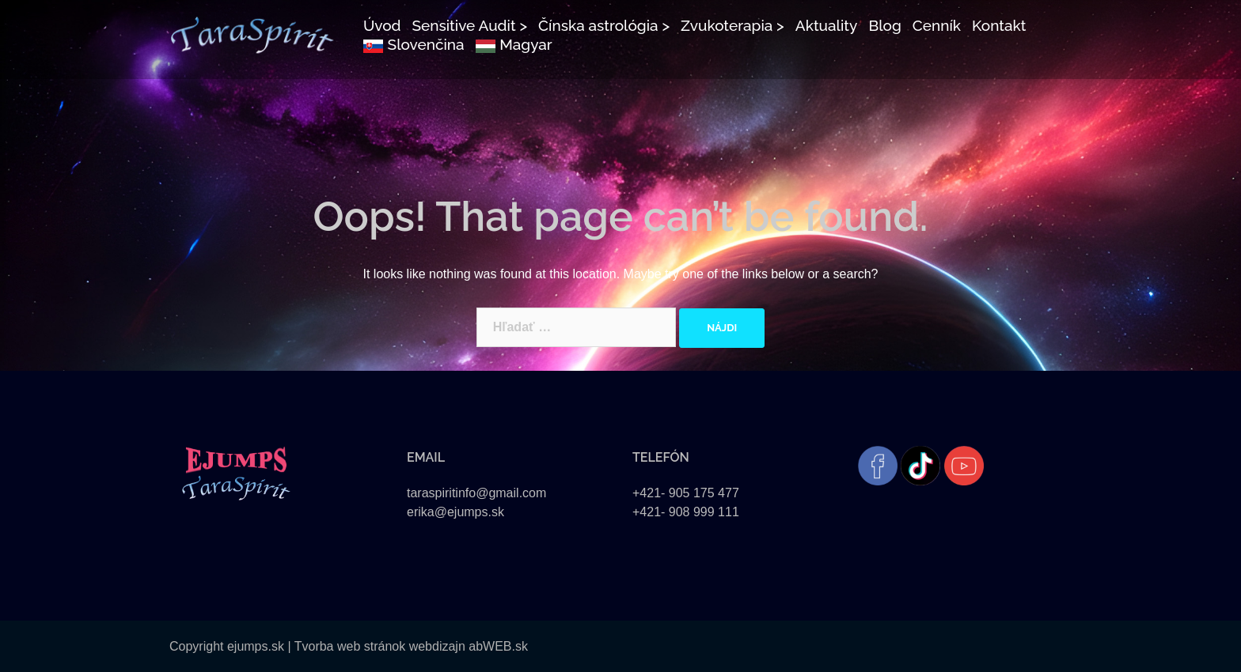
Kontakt (999, 25)
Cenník (937, 25)
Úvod (382, 25)
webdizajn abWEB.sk (466, 646)
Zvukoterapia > (732, 25)
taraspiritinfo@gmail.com (476, 493)
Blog (884, 25)
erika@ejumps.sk (455, 512)
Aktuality (826, 25)
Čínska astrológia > (604, 25)
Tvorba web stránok (350, 646)
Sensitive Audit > (469, 25)
